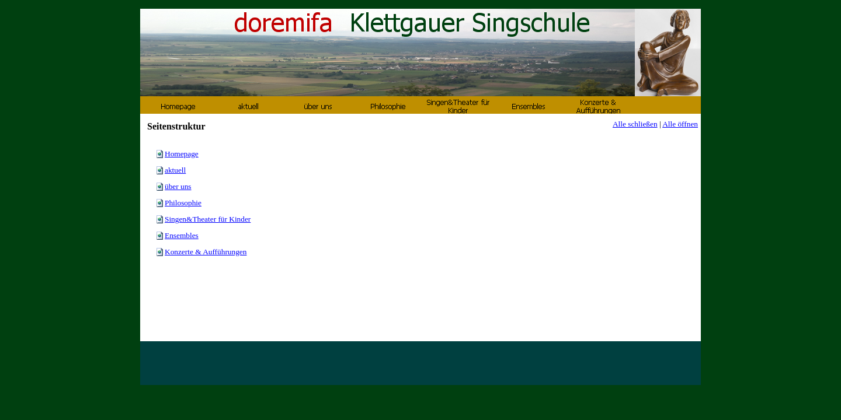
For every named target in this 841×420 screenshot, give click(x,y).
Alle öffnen (680, 124)
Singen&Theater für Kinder (208, 219)
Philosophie (183, 202)
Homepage (182, 153)
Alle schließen (635, 124)
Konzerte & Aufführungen (205, 251)
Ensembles (182, 235)
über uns (178, 186)
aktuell (175, 170)
